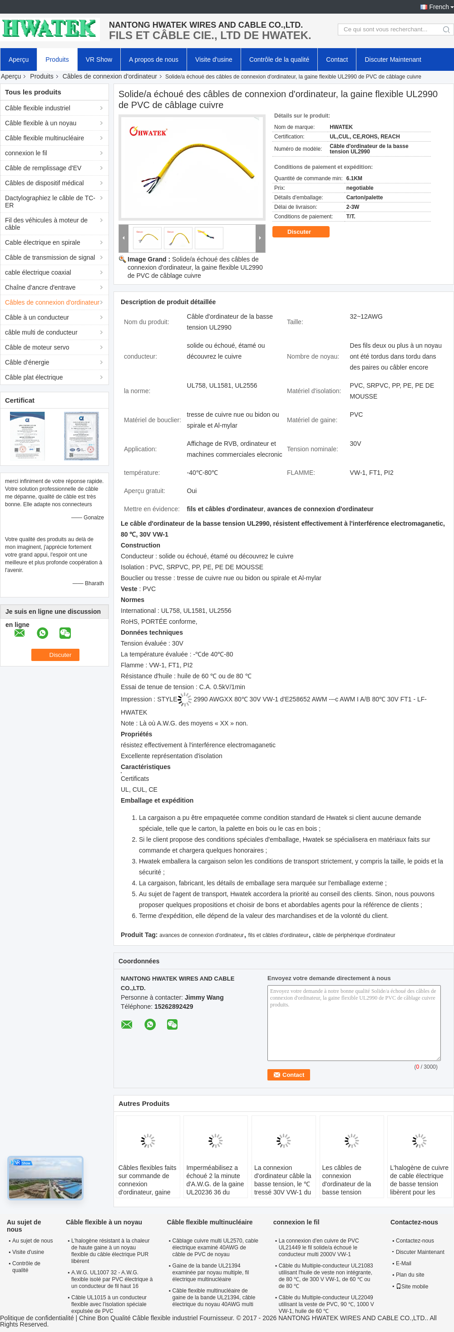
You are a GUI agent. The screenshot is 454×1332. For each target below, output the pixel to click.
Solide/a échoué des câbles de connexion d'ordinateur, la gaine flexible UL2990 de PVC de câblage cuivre (195, 267)
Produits (57, 59)
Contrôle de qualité (26, 1266)
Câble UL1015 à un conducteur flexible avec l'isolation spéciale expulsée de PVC (109, 1304)
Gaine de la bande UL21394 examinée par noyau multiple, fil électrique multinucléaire (211, 1273)
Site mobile (412, 1286)
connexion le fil (26, 153)
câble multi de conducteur (41, 332)
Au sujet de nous (32, 1241)
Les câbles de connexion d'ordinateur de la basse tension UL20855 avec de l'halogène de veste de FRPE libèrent (349, 1192)
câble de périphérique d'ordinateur (354, 935)
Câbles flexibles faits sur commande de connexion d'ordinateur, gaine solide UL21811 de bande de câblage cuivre (147, 1192)
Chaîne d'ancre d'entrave (40, 287)
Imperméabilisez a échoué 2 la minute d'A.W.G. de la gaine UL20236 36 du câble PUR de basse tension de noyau (215, 1188)
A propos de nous (153, 59)
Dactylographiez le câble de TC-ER (50, 201)
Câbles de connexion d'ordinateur (110, 76)
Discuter (305, 232)
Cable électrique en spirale (42, 242)
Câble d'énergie (27, 362)
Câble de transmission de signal (50, 257)
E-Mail (403, 1263)
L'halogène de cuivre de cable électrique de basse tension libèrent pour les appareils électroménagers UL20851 (419, 1192)
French (439, 6)
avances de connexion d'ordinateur (201, 935)
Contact (337, 59)
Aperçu (19, 59)
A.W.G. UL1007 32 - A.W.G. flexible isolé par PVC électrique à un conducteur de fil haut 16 (112, 1279)
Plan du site (410, 1275)
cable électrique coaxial (38, 272)
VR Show (99, 59)
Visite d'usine (213, 59)
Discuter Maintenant (393, 59)
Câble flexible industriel (37, 108)
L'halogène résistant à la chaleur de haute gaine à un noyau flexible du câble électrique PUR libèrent (110, 1251)
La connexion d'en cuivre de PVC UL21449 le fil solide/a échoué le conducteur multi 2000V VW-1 (319, 1248)
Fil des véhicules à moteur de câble (46, 224)
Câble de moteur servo (37, 347)
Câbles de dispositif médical (44, 183)
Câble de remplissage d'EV (43, 168)
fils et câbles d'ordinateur (278, 935)
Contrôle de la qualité (279, 59)
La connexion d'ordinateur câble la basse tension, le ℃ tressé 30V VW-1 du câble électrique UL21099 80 (282, 1188)
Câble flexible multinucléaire (44, 138)
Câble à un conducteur (37, 317)
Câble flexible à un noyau (40, 123)
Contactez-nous (415, 1241)
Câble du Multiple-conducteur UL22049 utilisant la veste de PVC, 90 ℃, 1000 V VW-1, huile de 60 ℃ (326, 1304)
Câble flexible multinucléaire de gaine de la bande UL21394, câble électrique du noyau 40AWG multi (214, 1297)
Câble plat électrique (34, 377)
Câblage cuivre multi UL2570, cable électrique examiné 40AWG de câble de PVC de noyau (215, 1248)
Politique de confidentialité (37, 1318)
